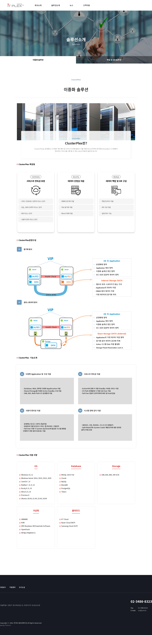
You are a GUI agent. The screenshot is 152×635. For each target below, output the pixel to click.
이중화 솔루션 (38, 59)
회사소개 (38, 5)
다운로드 (3, 587)
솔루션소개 (55, 5)
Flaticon (8, 625)
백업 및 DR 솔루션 (114, 59)
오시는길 (22, 587)
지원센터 (12, 587)
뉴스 (71, 5)
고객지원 (86, 5)
